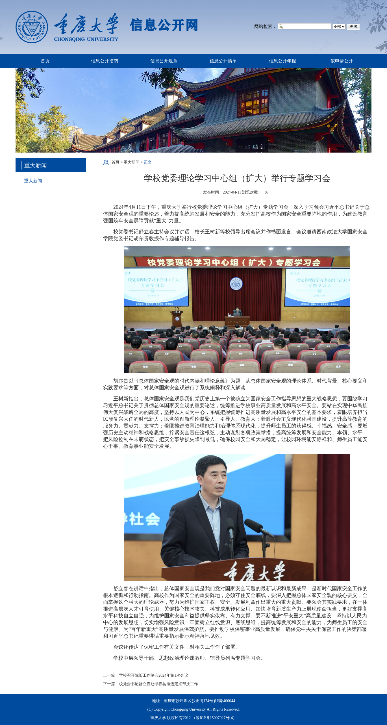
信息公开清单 (223, 60)
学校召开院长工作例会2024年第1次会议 (153, 675)
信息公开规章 (163, 60)
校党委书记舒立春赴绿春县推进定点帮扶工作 (158, 684)
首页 (45, 60)
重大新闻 (33, 180)
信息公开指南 (104, 60)
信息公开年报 (282, 60)
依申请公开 (342, 60)
